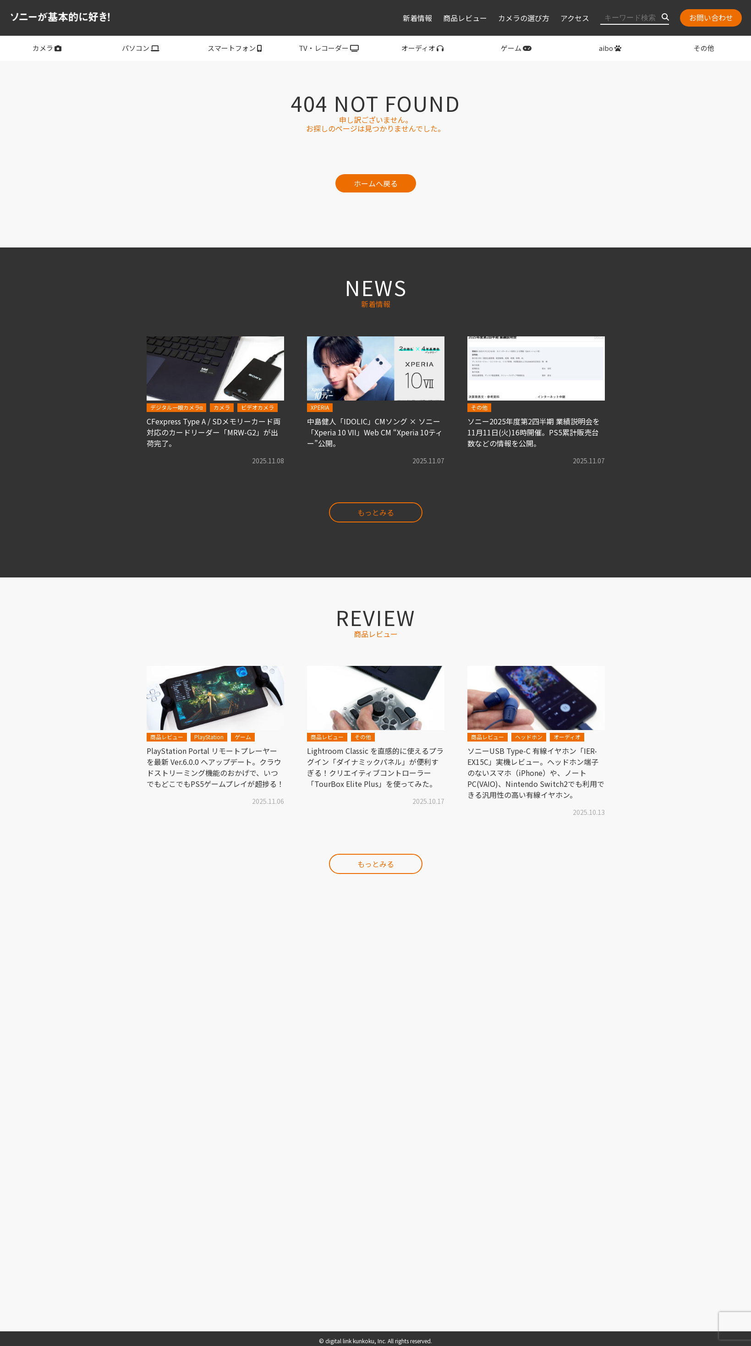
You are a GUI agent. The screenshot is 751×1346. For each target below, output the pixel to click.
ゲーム (516, 48)
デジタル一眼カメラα (176, 407)
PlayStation (209, 737)
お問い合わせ (711, 17)
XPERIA (320, 407)
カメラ (47, 48)
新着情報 (417, 17)
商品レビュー (465, 17)
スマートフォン (235, 48)
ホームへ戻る (376, 183)
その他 (704, 48)
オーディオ (422, 48)
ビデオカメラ (257, 407)
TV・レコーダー (329, 48)
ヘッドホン (529, 737)
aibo (610, 48)
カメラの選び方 (523, 17)
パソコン (140, 48)
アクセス (574, 17)
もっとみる (375, 512)
